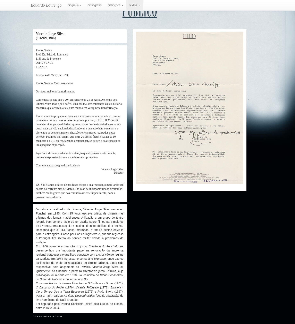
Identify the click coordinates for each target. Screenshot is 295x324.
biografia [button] (75, 5)
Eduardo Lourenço (46, 5)
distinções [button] (115, 5)
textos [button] (134, 5)
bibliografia (95, 5)
